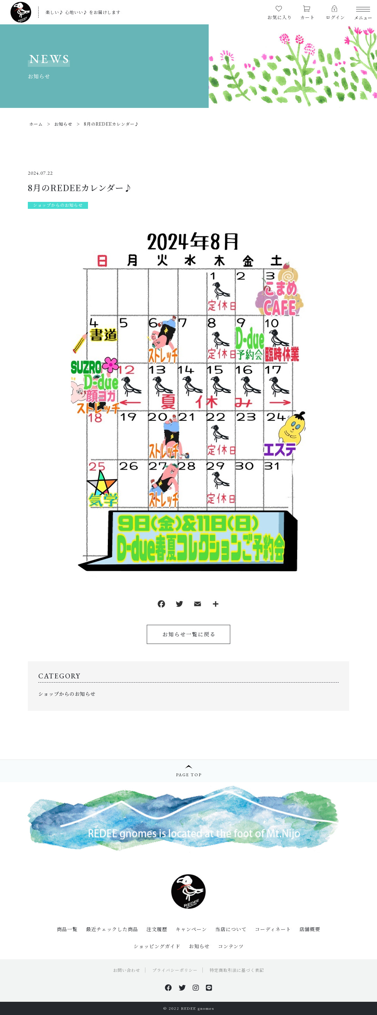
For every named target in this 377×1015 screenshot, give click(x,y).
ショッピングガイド (157, 946)
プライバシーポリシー (175, 970)
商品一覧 (67, 929)
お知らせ (199, 946)
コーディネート (273, 929)
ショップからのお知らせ (58, 205)
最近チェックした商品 (112, 929)
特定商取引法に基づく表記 (237, 970)
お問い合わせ (126, 970)
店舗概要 (309, 929)
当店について (231, 929)
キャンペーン (191, 929)
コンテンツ (231, 946)
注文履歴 (156, 929)
